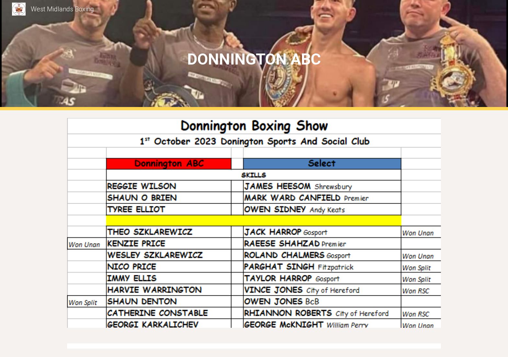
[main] (254, 55)
